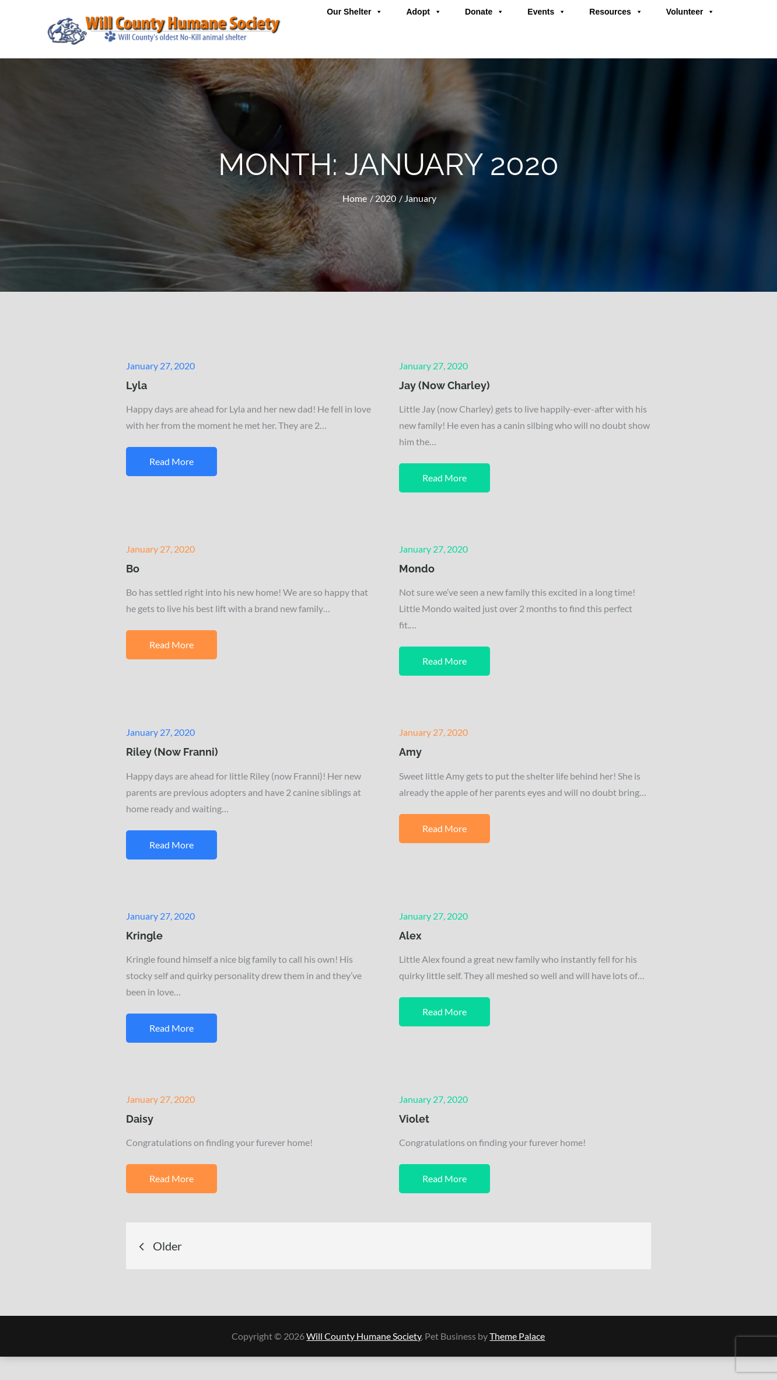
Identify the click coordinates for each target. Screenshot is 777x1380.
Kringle (144, 936)
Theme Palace (517, 1335)
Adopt (423, 11)
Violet (414, 1119)
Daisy (139, 1119)
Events (546, 11)
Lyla (136, 385)
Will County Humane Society (363, 1335)
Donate (484, 11)
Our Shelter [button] (355, 11)
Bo (132, 569)
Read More (171, 461)
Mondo (417, 569)
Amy (410, 752)
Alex (410, 936)
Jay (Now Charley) (444, 385)
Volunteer (690, 11)
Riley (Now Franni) (172, 752)
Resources (616, 11)
